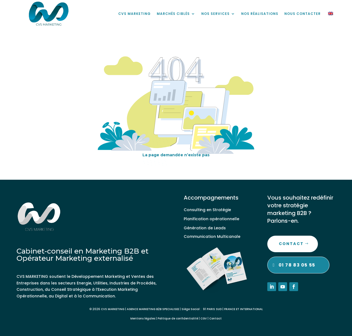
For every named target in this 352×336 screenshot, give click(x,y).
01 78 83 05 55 (297, 265)
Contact (291, 243)
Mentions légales (142, 318)
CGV (203, 318)
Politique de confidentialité (178, 318)
